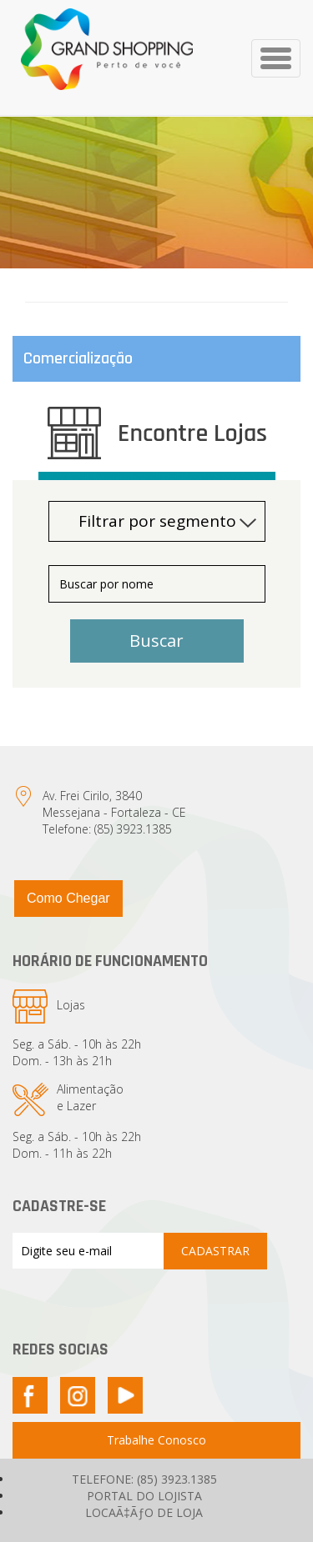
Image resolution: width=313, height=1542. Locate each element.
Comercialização (78, 358)
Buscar (156, 640)
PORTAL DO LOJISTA (144, 1496)
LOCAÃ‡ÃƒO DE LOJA (144, 1512)
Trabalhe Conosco (156, 1440)
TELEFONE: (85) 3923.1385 (144, 1479)
